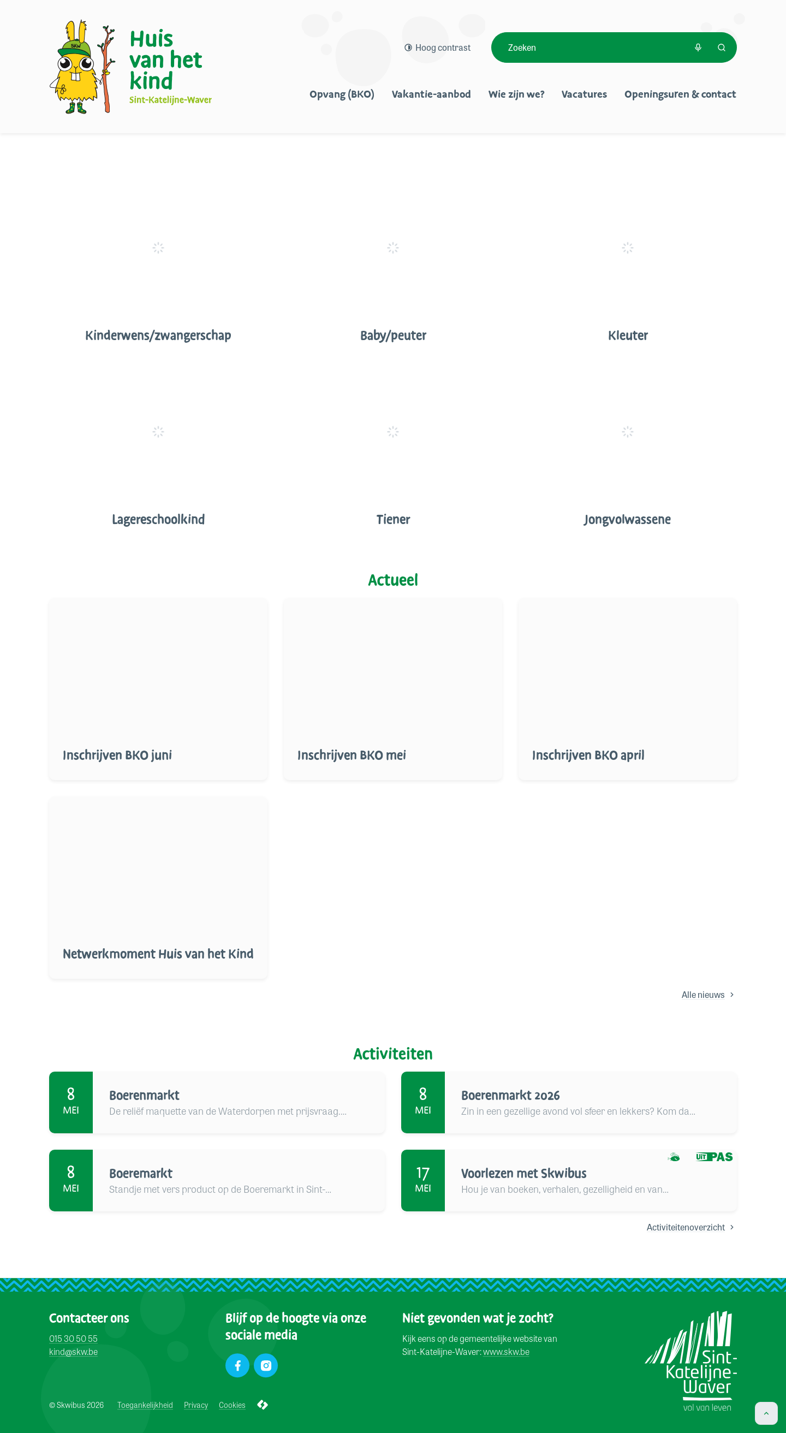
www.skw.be (506, 1352)
